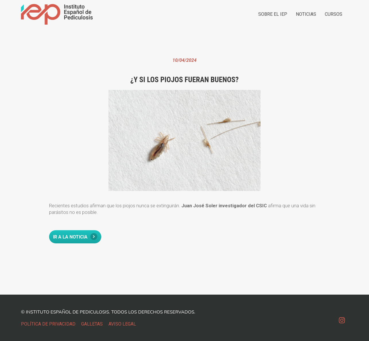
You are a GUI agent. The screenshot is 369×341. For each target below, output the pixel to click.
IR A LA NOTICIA (75, 236)
